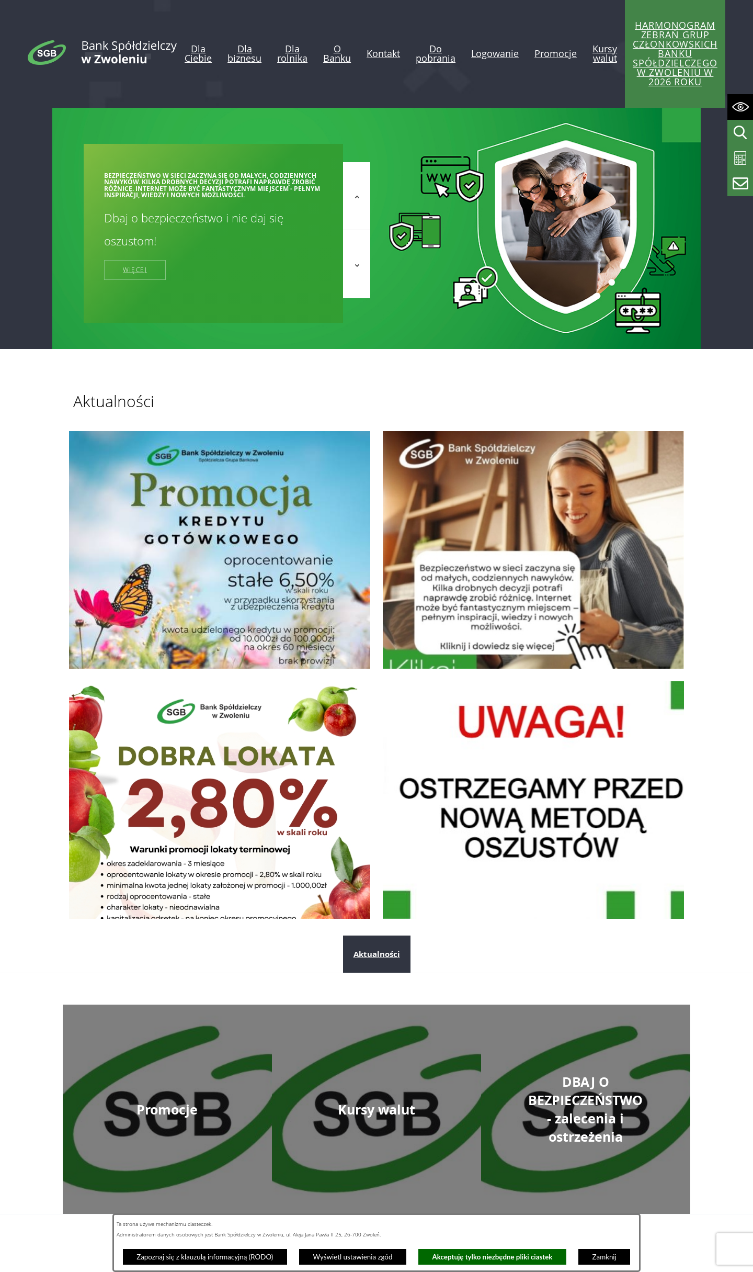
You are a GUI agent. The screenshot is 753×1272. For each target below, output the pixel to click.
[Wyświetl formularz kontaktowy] (740, 183)
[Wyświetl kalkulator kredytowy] (740, 158)
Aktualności (376, 954)
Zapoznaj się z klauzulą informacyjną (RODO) (204, 1257)
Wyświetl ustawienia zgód (352, 1257)
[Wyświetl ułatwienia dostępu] (740, 107)
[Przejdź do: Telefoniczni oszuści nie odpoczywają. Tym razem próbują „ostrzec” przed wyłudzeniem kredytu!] (533, 800)
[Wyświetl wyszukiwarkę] (740, 132)
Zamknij (604, 1257)
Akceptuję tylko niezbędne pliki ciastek (492, 1257)
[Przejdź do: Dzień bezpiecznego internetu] (533, 550)
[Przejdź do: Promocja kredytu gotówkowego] (219, 550)
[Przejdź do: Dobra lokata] (219, 800)
